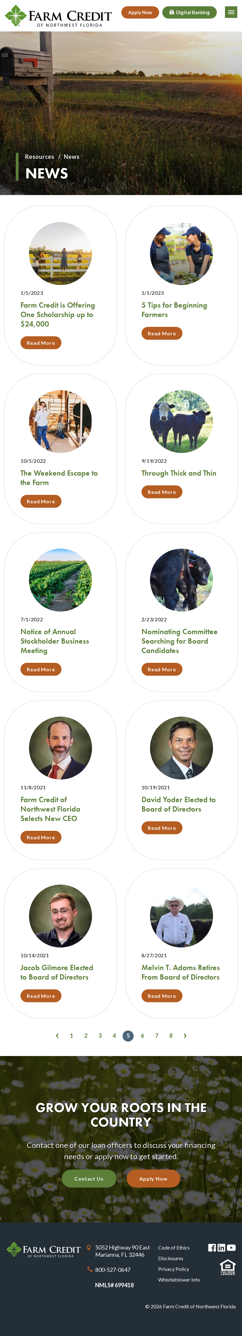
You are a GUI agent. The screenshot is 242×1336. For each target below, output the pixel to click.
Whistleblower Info (179, 1280)
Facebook (212, 1248)
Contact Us (89, 1179)
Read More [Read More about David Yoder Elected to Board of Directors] (162, 828)
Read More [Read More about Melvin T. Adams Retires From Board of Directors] (162, 996)
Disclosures (170, 1258)
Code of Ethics (174, 1247)
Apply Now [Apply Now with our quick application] (153, 1179)
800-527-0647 (112, 1269)
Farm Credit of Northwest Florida (43, 1249)
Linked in (221, 1248)
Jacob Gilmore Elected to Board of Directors (56, 972)
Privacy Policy (173, 1269)
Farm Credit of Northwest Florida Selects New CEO (50, 809)
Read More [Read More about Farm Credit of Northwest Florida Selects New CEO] (41, 837)
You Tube (231, 1248)
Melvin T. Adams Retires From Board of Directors (180, 972)
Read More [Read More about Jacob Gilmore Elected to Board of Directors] (41, 996)
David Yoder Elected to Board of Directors (178, 804)
